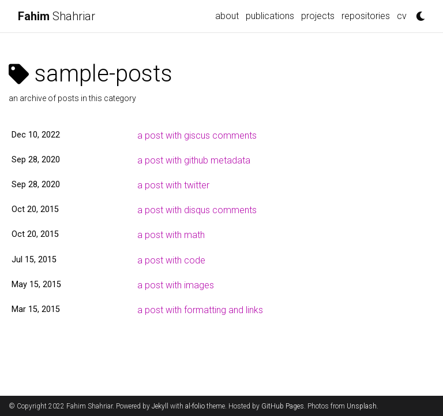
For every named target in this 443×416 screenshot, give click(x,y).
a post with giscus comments (197, 135)
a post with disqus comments (197, 210)
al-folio (195, 406)
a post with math (171, 234)
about (227, 15)
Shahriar (56, 16)
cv (402, 15)
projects (318, 15)
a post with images (175, 285)
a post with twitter (173, 185)
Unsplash (362, 406)
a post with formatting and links (200, 309)
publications (270, 15)
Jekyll (160, 406)
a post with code (171, 260)
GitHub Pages (282, 406)
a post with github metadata (193, 160)
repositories (365, 15)
